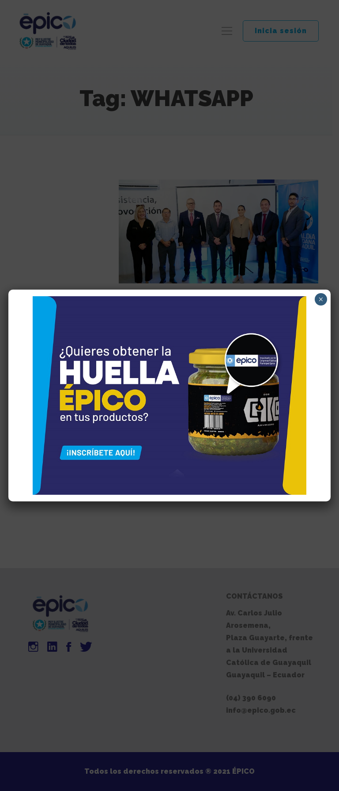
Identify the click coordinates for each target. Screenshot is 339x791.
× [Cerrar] (320, 299)
